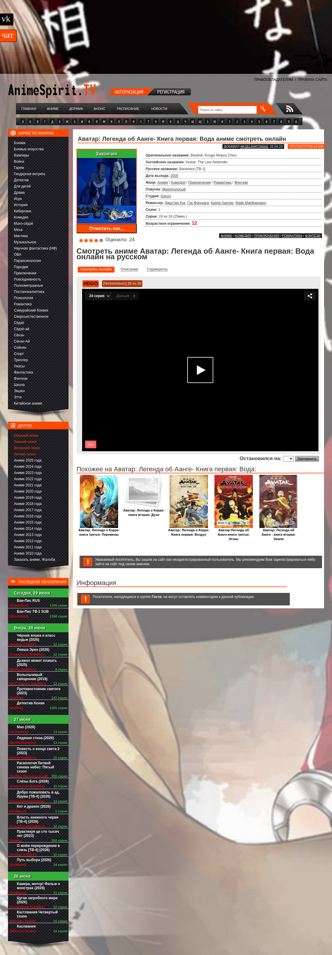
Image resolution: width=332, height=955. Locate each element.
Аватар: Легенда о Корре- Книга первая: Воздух (188, 530)
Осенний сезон (26, 436)
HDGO (91, 283)
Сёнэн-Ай (22, 341)
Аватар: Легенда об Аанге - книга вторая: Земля (278, 533)
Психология (23, 298)
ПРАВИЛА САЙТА (312, 80)
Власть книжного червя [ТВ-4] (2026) (37, 819)
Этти (18, 397)
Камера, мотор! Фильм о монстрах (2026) (38, 886)
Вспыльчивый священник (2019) (32, 677)
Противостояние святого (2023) (39, 691)
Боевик (20, 143)
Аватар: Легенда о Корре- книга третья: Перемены (98, 530)
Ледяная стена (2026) (35, 738)
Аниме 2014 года (28, 529)
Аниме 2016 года (28, 516)
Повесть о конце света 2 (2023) (38, 751)
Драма (19, 192)
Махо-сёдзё (23, 223)
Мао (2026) (26, 727)
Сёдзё (19, 323)
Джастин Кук (175, 203)
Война (19, 161)
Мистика (21, 236)
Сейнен (20, 348)
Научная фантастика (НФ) (35, 248)
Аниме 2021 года (28, 485)
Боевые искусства (29, 149)
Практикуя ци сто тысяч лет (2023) (38, 833)
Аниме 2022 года (28, 479)
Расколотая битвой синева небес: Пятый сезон (35, 767)
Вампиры (21, 155)
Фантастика (23, 372)
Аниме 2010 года (28, 553)
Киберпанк (22, 211)
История (21, 205)
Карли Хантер (222, 203)
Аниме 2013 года (28, 535)
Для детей (22, 186)
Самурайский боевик (31, 310)
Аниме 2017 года (28, 510)
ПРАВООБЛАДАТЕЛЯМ (273, 80)
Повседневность (27, 279)
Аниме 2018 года (28, 504)
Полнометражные (28, 285)
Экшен (19, 391)
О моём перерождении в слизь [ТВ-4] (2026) (38, 848)
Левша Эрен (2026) (33, 650)
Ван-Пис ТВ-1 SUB (33, 611)
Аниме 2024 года (28, 467)
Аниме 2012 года (28, 541)
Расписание (128, 108)
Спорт (19, 354)
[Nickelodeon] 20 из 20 (122, 283)
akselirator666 (254, 146)
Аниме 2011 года (28, 547)
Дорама (76, 108)
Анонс (99, 108)
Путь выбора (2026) (34, 860)
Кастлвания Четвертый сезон (37, 914)
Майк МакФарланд (250, 203)
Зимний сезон (25, 442)
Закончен (107, 153)
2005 (174, 176)
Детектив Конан (31, 703)
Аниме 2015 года (28, 522)
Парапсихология (27, 261)
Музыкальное (25, 242)
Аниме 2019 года (28, 498)
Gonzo (166, 196)
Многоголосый (174, 189)
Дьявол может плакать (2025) (37, 663)
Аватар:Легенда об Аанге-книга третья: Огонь (233, 533)
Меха (18, 230)
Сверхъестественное (31, 316)
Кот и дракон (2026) (34, 806)
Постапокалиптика (29, 292)
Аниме (53, 108)
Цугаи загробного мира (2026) (37, 900)
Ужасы (19, 366)
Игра (18, 199)
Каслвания (26, 926)
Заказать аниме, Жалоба (34, 560)
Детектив (21, 180)
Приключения (25, 273)
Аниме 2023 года (28, 473)
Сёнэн (19, 335)
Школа (19, 385)
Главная (28, 108)
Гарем (19, 168)
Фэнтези (20, 379)
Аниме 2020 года (28, 491)
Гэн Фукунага (198, 203)
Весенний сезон (27, 448)
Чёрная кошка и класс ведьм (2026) (36, 637)
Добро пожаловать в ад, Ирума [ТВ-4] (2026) (38, 794)
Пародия (21, 267)
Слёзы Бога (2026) (33, 781)
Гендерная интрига (29, 174)
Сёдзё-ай (21, 329)
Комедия (21, 217)
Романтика (23, 304)
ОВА (17, 254)
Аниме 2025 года (28, 460)
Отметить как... (106, 228)
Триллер (21, 360)
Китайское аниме (28, 403)
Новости (159, 108)
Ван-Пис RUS (28, 601)
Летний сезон (25, 454)
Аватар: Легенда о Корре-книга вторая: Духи (143, 510)
